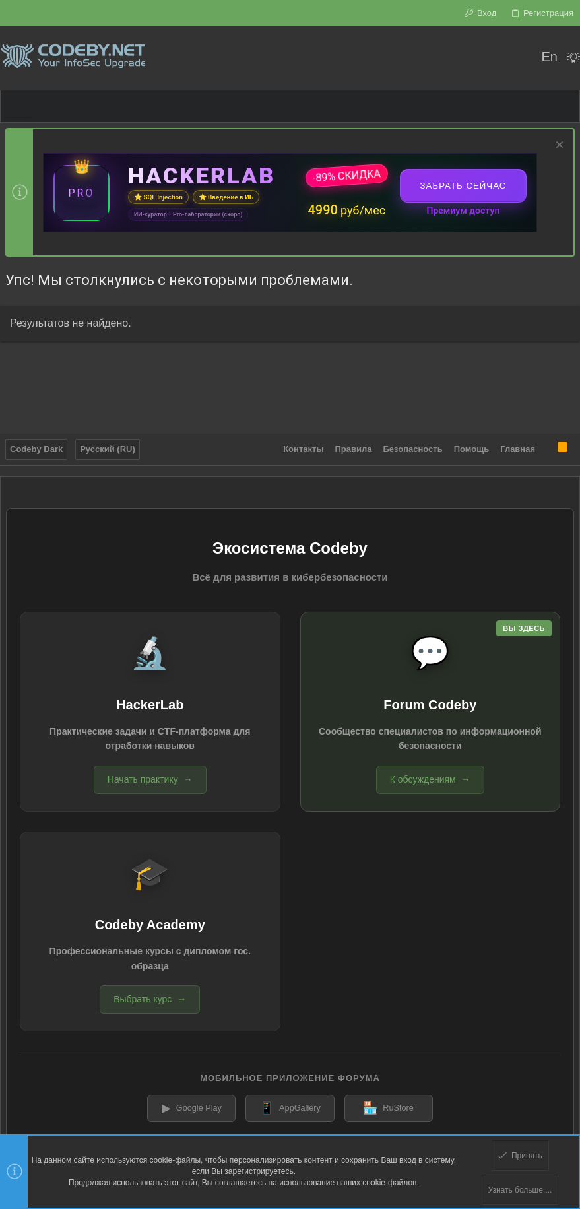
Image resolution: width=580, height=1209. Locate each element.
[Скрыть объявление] (558, 146)
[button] (19, 106)
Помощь (471, 447)
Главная (517, 447)
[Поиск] (522, 58)
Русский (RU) (107, 447)
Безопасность (413, 447)
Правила (353, 447)
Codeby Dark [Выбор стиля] (36, 447)
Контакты (303, 447)
